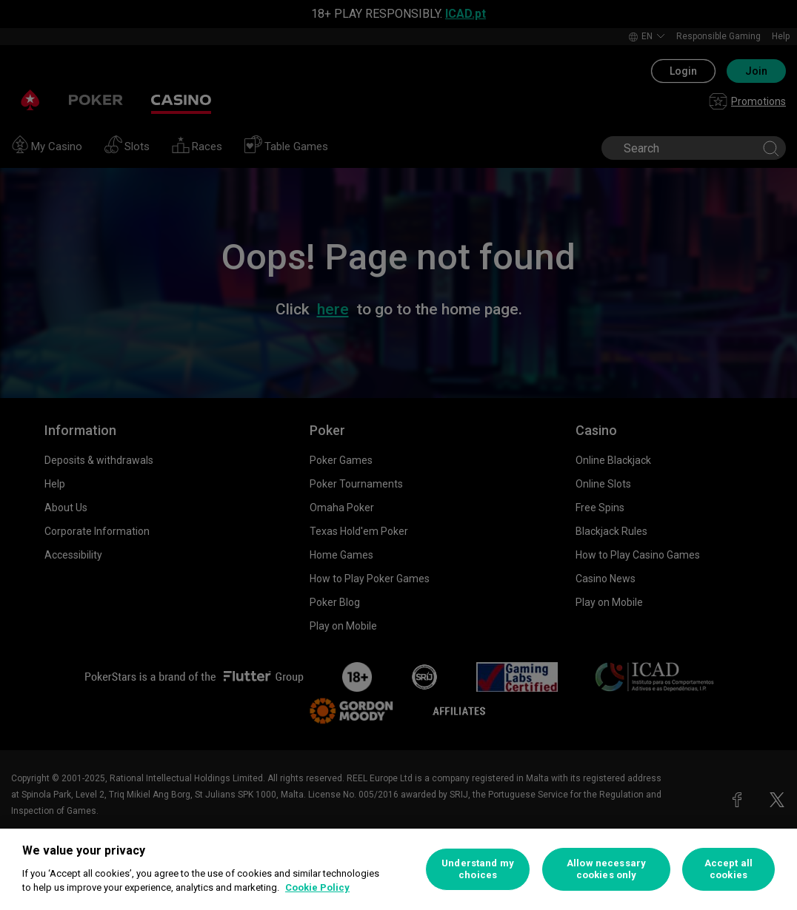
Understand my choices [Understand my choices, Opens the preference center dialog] (477, 868)
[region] (398, 869)
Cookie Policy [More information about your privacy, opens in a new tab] (317, 887)
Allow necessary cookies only (606, 868)
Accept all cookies (728, 868)
